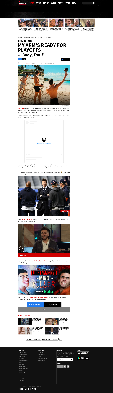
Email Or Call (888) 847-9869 (34, 8)
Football (54, 339)
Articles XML (21, 364)
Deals (89, 15)
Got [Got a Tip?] (22, 9)
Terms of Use (22, 356)
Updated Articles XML (23, 368)
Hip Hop (44, 15)
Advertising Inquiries (42, 358)
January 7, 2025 (26, 63)
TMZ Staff (21, 62)
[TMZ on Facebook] (19, 2)
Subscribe (71, 359)
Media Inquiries (41, 360)
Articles (20, 362)
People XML (21, 378)
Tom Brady (29, 339)
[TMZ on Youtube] (23, 2)
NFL (60, 339)
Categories (21, 370)
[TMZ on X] (21, 2)
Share (35, 304)
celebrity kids (46, 339)
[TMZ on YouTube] (64, 366)
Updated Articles (22, 366)
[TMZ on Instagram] (26, 2)
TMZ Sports (37, 339)
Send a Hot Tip (41, 354)
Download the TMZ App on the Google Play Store (83, 358)
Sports (32, 15)
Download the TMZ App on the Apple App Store (83, 353)
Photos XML (21, 380)
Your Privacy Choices (23, 360)
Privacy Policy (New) (23, 354)
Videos (20, 382)
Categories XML (22, 372)
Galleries (20, 374)
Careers (39, 356)
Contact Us (40, 352)
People (20, 376)
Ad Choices (21, 358)
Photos (67, 15)
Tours (79, 15)
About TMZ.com (22, 352)
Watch (56, 15)
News (21, 15)
